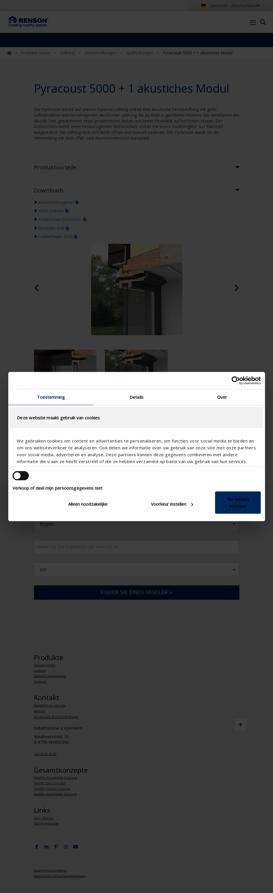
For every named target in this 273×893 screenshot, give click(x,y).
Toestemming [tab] (51, 397)
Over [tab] (222, 397)
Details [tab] (136, 397)
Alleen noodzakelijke (88, 504)
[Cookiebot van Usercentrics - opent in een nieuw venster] (236, 380)
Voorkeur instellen (172, 504)
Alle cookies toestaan (238, 502)
